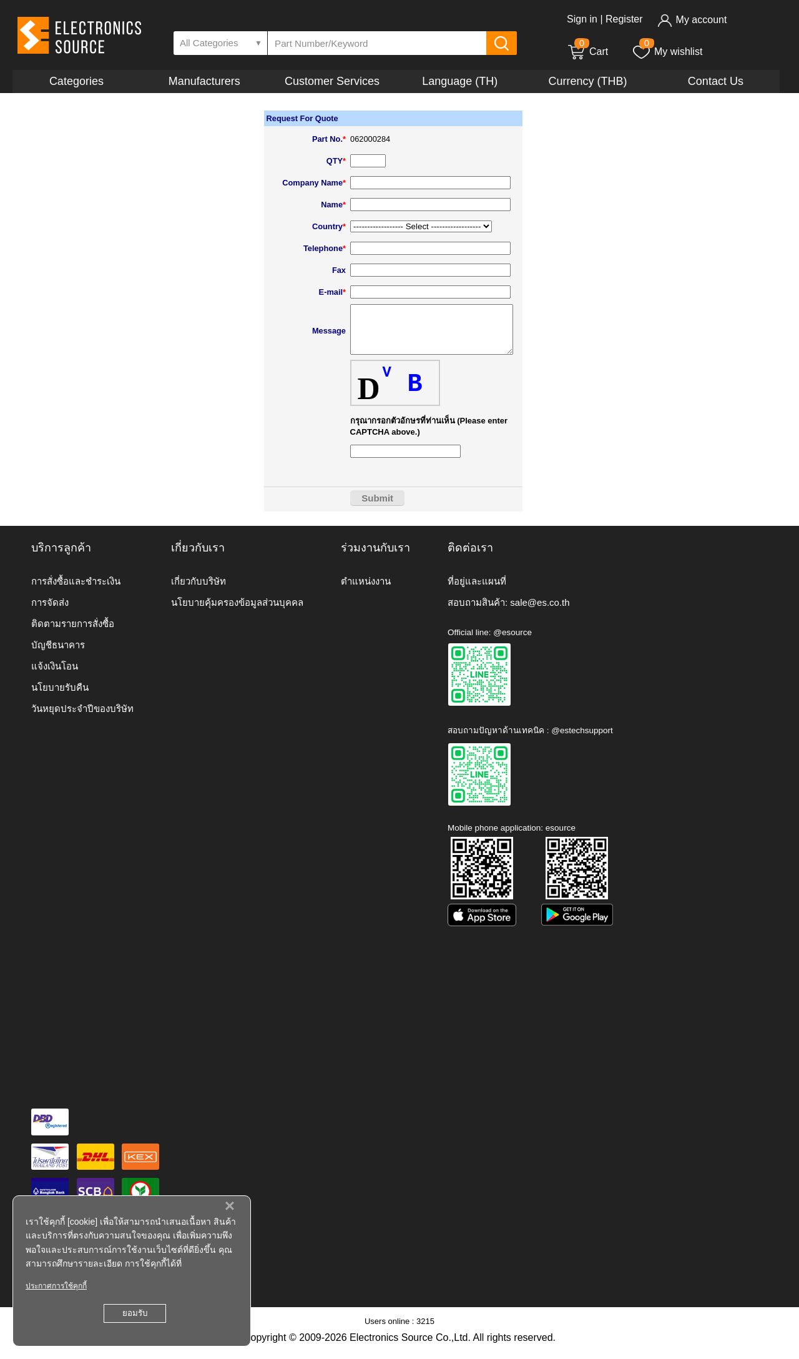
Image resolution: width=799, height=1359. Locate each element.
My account (692, 19)
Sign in (582, 19)
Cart (587, 51)
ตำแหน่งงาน (366, 590)
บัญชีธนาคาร (58, 654)
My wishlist (667, 51)
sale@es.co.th (539, 611)
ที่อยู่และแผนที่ (477, 590)
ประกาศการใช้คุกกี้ (56, 1286)
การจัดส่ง (50, 611)
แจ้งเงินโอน (54, 675)
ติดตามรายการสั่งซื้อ (72, 633)
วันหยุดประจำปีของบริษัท (82, 718)
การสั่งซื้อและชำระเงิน (75, 590)
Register (624, 19)
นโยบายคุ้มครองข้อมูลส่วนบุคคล (237, 611)
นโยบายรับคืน (60, 696)
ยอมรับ (134, 1313)
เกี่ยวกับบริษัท (198, 590)
